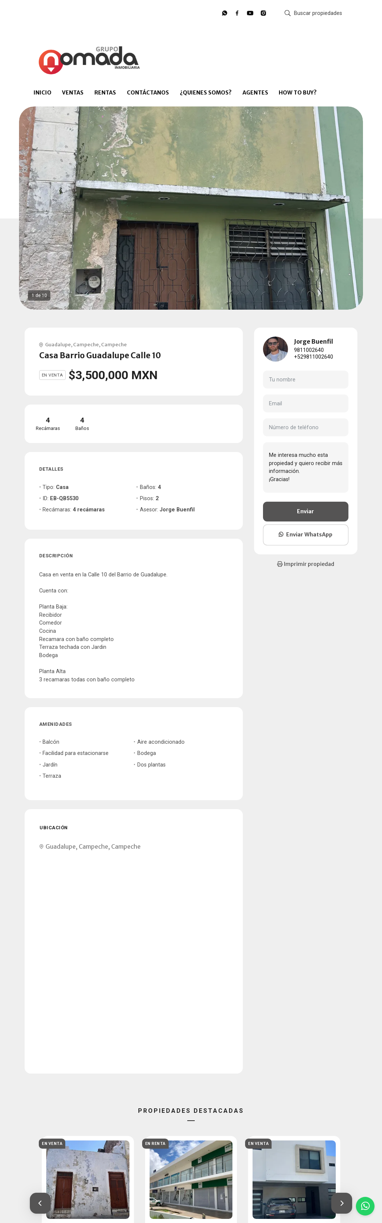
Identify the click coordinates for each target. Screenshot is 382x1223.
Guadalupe (58, 344)
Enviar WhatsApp (305, 534)
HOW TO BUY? (298, 92)
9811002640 (309, 350)
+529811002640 (313, 357)
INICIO (42, 92)
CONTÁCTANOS (148, 92)
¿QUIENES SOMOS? (206, 92)
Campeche (86, 344)
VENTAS (73, 92)
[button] (40, 1203)
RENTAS (105, 92)
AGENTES (255, 92)
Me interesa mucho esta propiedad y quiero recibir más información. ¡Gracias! (305, 467)
